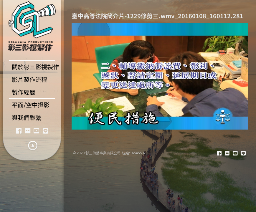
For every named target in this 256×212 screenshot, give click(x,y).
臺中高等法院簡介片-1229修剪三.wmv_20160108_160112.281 (157, 15)
